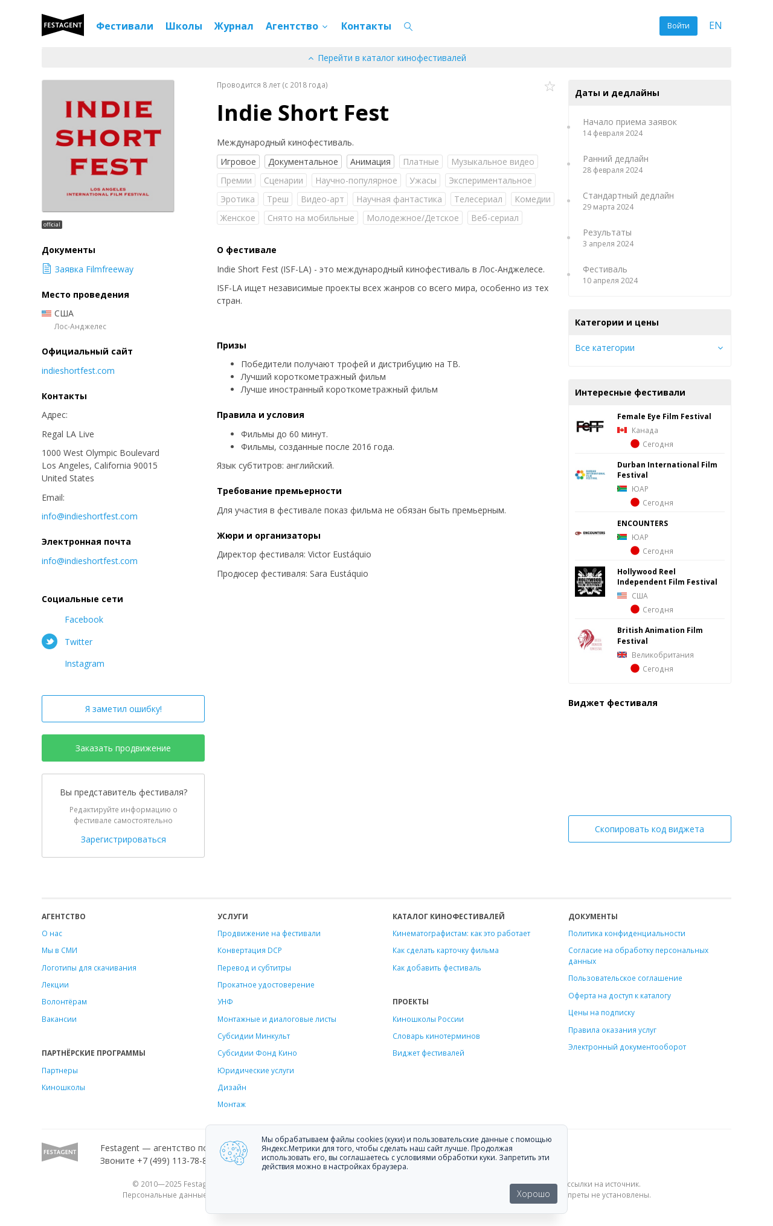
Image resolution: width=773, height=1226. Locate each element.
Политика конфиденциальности (626, 933)
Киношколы (63, 1087)
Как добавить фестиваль (437, 967)
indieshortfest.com (78, 370)
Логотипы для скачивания (89, 967)
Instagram (73, 663)
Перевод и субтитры (254, 967)
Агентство (297, 26)
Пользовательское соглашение (625, 978)
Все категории (605, 347)
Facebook (72, 619)
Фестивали (124, 26)
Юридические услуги (255, 1070)
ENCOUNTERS (642, 523)
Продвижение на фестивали (269, 933)
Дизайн (231, 1087)
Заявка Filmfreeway (87, 269)
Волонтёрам (64, 1001)
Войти (678, 26)
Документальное (303, 161)
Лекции (55, 984)
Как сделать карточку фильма (446, 950)
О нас (52, 933)
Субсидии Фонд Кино (257, 1053)
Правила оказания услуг (612, 1030)
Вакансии (59, 1019)
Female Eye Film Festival (664, 416)
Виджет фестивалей (428, 1053)
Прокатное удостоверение (266, 984)
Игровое (238, 161)
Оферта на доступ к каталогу (619, 995)
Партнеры (60, 1070)
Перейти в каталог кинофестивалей (386, 57)
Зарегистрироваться (123, 839)
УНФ (225, 1001)
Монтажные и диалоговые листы (276, 1019)
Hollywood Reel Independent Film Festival (667, 576)
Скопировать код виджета (649, 829)
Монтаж (231, 1104)
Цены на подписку (601, 1012)
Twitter (67, 641)
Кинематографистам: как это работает (461, 933)
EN (715, 25)
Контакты (366, 26)
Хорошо (533, 1193)
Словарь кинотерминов (436, 1036)
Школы (183, 26)
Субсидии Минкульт (253, 1036)
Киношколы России (428, 1019)
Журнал (234, 26)
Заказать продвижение (123, 748)
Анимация (370, 161)
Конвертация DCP (249, 950)
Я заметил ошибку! (123, 708)
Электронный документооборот (627, 1046)
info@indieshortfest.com (90, 516)
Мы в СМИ (59, 950)
